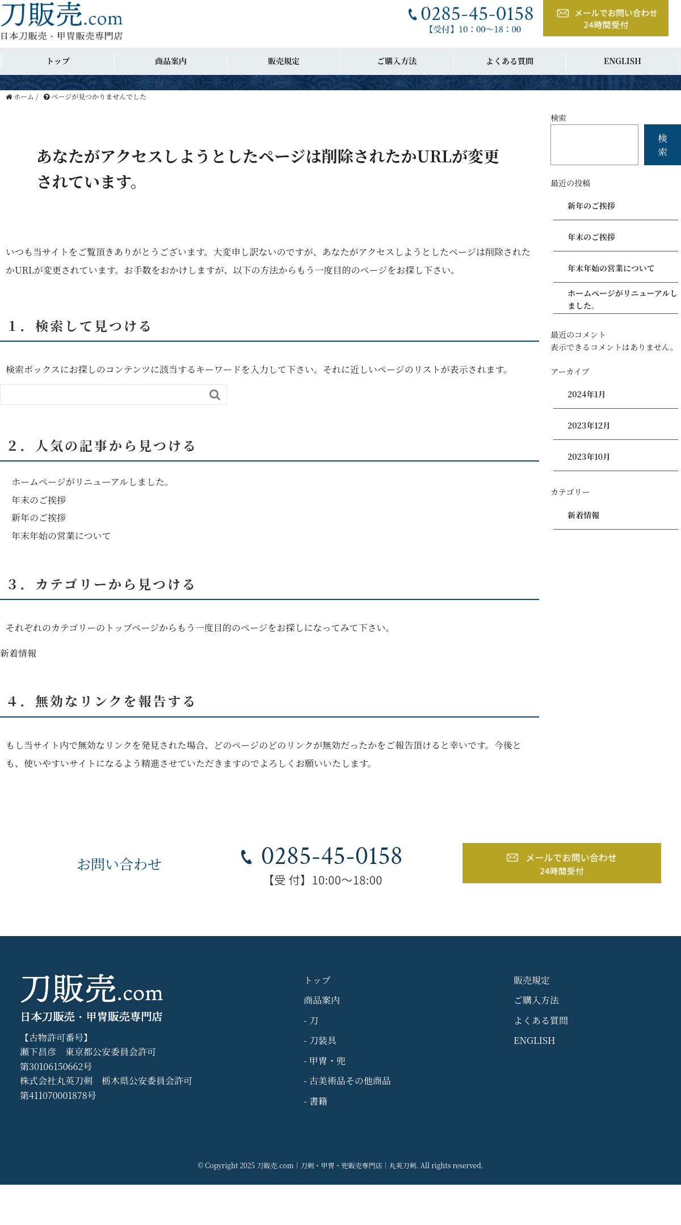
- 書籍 (315, 1100)
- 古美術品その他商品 (347, 1080)
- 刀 (311, 1020)
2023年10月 (589, 456)
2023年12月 (589, 425)
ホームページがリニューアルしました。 (92, 481)
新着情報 (18, 653)
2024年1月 (587, 394)
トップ (58, 60)
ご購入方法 (397, 60)
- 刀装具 (320, 1040)
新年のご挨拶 (38, 517)
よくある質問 (509, 60)
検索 (558, 117)
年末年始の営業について (61, 535)
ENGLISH (622, 60)
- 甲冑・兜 (325, 1060)
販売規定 (284, 60)
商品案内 (171, 60)
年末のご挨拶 (38, 499)
